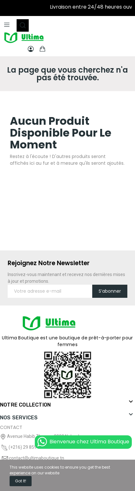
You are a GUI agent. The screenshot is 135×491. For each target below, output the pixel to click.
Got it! (20, 481)
